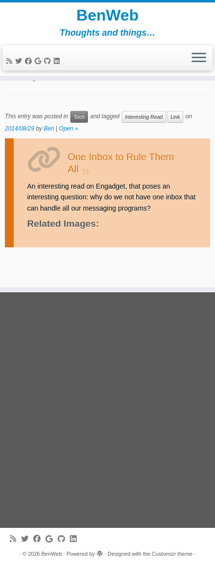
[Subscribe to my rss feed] (10, 61)
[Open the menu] (199, 58)
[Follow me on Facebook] (30, 61)
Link (175, 117)
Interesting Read (144, 117)
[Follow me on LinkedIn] (58, 61)
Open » (68, 128)
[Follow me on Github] (49, 61)
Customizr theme (172, 554)
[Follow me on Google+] (39, 61)
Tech (79, 117)
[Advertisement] (107, 410)
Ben (48, 128)
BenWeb (107, 15)
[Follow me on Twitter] (20, 61)
